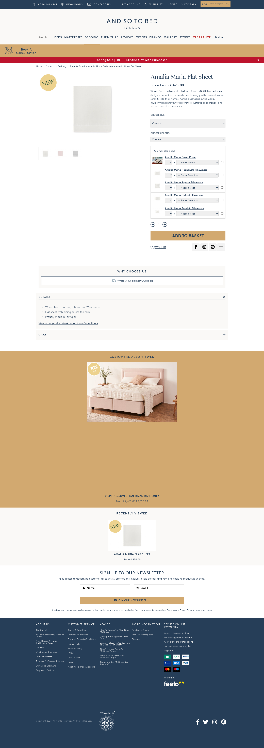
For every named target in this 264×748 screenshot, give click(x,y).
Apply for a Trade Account (81, 666)
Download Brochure (46, 665)
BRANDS (155, 37)
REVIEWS (127, 37)
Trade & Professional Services (50, 661)
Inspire (172, 4)
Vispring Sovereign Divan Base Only (132, 496)
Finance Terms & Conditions (82, 639)
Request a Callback (46, 670)
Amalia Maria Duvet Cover (180, 157)
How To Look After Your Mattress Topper (112, 656)
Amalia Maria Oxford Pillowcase (184, 195)
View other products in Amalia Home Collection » (68, 323)
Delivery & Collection (78, 634)
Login (71, 662)
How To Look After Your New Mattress (114, 631)
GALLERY (170, 37)
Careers (40, 647)
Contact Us (99, 4)
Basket (222, 37)
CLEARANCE (202, 37)
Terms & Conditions (78, 630)
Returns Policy (75, 648)
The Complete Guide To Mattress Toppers (111, 650)
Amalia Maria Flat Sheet (132, 554)
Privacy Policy (186, 610)
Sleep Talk (188, 4)
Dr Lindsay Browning (46, 652)
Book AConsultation (26, 50)
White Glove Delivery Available (135, 280)
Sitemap (136, 639)
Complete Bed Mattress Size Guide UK (114, 663)
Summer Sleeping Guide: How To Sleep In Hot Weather (115, 643)
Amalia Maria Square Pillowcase (184, 182)
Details (45, 297)
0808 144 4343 (45, 4)
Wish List (153, 4)
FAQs (70, 653)
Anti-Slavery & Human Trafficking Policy (47, 642)
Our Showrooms (44, 656)
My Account (131, 4)
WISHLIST (158, 248)
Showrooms (72, 4)
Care (43, 334)
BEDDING (92, 37)
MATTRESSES (73, 37)
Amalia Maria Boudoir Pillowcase (184, 208)
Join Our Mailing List (142, 634)
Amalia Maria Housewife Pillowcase (186, 169)
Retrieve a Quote (140, 630)
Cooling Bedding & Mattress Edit (114, 637)
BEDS (58, 37)
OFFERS (141, 37)
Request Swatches (215, 4)
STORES (185, 37)
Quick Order (74, 657)
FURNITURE (109, 37)
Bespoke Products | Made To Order (50, 635)
